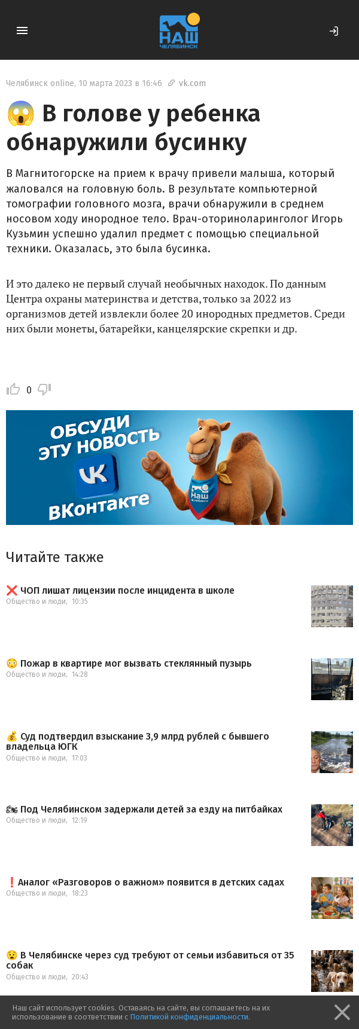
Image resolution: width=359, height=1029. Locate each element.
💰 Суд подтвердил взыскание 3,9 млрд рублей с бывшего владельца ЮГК (137, 741)
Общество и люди (36, 601)
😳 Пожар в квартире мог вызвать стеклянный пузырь (129, 663)
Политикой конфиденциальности (189, 1016)
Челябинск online (40, 83)
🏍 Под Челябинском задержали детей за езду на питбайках (144, 809)
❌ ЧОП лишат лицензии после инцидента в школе (120, 590)
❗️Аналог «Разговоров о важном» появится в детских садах (145, 882)
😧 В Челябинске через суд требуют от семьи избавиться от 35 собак (150, 960)
